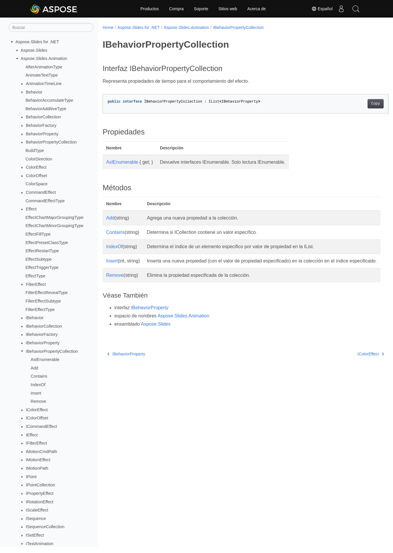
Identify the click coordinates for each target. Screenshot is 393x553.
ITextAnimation (39, 543)
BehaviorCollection (43, 117)
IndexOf (38, 384)
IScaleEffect (37, 510)
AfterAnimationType (43, 67)
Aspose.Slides (34, 50)
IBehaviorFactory (42, 334)
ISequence (36, 518)
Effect (31, 209)
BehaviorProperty (42, 134)
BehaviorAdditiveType (45, 108)
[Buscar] (51, 27)
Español (321, 8)
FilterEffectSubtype (43, 301)
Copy (355, 104)
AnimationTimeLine (44, 83)
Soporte (201, 8)
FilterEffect (36, 284)
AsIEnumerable (45, 359)
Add (34, 368)
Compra (176, 8)
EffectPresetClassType (46, 242)
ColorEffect (36, 167)
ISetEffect (35, 535)
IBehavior (35, 317)
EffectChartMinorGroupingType (54, 225)
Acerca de (256, 8)
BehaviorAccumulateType (49, 100)
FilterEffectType (40, 309)
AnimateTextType (41, 75)
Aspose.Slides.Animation (44, 58)
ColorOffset (36, 175)
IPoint (31, 476)
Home (108, 27)
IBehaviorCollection (44, 326)
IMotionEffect (38, 459)
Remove (38, 401)
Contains (39, 376)
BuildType (34, 150)
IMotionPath (37, 468)
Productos (149, 8)
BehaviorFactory (41, 125)
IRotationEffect (39, 502)
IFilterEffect (36, 443)
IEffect (32, 435)
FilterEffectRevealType (46, 292)
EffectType (35, 276)
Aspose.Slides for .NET (37, 41)
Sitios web (227, 8)
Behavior (34, 92)
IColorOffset (37, 418)
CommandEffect (41, 192)
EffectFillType (38, 234)
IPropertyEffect (40, 493)
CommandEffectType (45, 200)
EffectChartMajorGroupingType (54, 217)
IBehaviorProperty (42, 343)
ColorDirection (38, 159)
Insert (36, 393)
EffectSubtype (38, 259)
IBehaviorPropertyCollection (52, 351)
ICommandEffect (41, 426)
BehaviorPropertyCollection (51, 142)
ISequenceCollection (45, 526)
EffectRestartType (42, 250)
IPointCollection (40, 485)
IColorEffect (37, 409)
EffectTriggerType (41, 267)
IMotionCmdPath (41, 451)
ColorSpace (36, 184)
